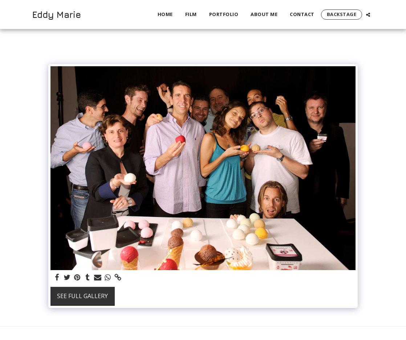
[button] (368, 14)
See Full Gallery (82, 296)
